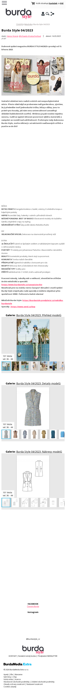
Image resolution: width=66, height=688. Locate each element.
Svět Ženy (7, 677)
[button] (62, 321)
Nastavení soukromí (35, 684)
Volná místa (8, 679)
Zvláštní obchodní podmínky (42, 682)
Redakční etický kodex (27, 656)
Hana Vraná (12, 36)
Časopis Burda (33, 606)
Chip (15, 677)
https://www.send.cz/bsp (22, 306)
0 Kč (61, 3)
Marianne (18, 674)
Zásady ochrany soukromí (14, 684)
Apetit (6, 674)
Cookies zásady (10, 686)
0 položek (53, 3)
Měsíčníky (28, 24)
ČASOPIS (19, 24)
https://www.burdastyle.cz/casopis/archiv (21, 284)
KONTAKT (13, 656)
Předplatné (42, 656)
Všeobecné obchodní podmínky (16, 682)
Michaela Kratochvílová (30, 36)
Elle (11, 674)
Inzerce (18, 679)
